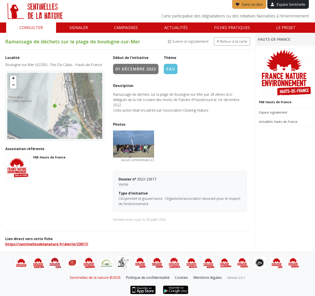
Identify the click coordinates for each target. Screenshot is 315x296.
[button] (13, 78)
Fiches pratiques (232, 27)
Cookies (181, 277)
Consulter (31, 27)
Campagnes (126, 27)
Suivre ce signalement (188, 41)
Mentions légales (207, 277)
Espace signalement (273, 112)
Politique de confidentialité (148, 277)
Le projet (286, 27)
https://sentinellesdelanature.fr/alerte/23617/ (46, 244)
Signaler (78, 27)
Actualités (176, 27)
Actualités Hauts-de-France (278, 122)
